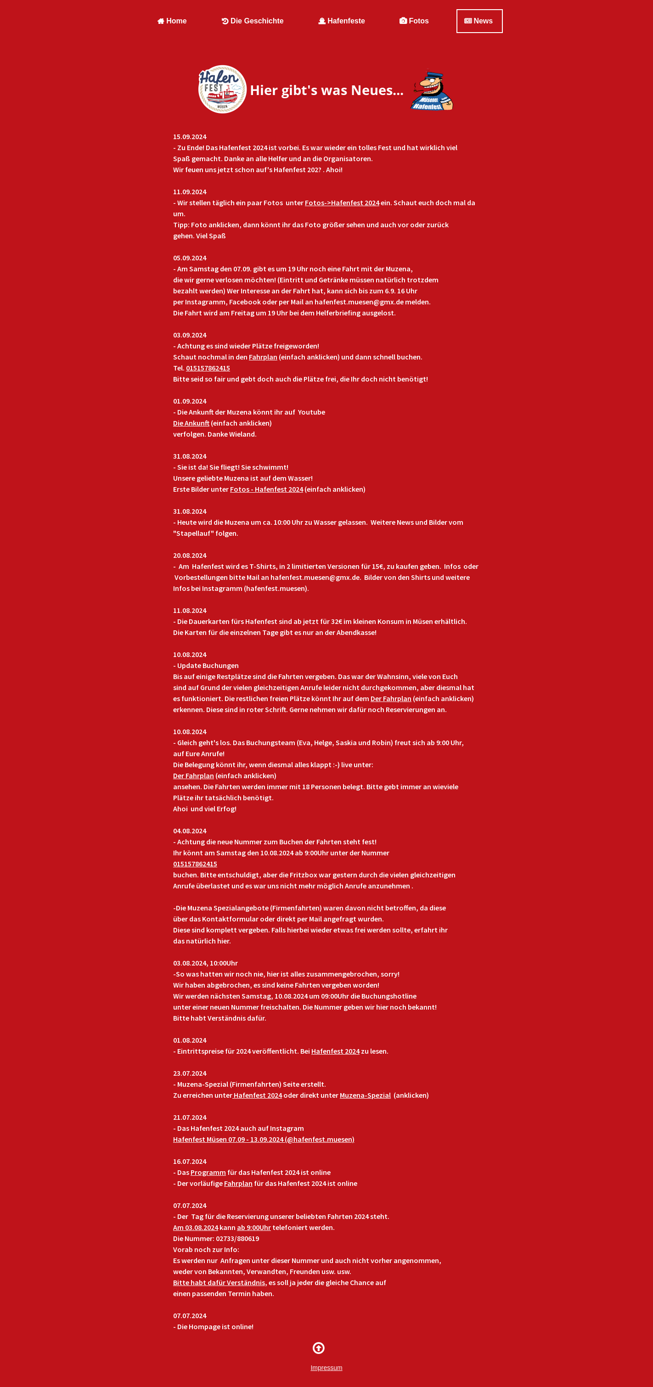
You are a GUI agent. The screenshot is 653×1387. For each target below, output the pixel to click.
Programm (208, 1172)
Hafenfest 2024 (335, 1051)
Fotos (414, 21)
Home (172, 21)
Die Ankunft (191, 422)
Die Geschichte (252, 21)
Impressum (326, 1367)
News (478, 21)
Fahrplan (263, 356)
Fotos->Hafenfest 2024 (342, 202)
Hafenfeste (341, 21)
